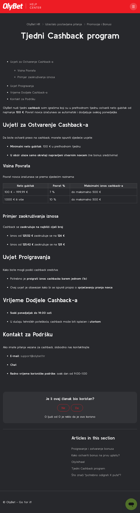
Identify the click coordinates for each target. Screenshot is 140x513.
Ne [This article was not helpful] (63, 407)
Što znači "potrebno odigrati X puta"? (96, 475)
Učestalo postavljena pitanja (63, 24)
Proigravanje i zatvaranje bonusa (92, 448)
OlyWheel (78, 461)
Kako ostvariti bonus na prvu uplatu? (95, 455)
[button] (133, 6)
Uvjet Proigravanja (22, 85)
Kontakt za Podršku (22, 99)
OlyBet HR (33, 24)
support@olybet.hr (33, 356)
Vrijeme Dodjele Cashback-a (28, 92)
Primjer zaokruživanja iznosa (36, 77)
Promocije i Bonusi (99, 24)
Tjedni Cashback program (88, 468)
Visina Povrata (27, 70)
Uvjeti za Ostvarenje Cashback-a (31, 61)
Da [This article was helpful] (77, 407)
